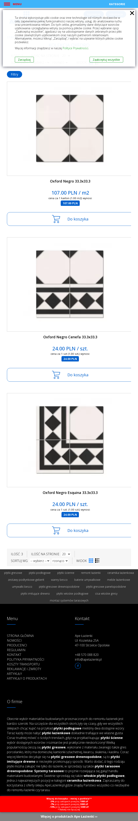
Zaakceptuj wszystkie (106, 59)
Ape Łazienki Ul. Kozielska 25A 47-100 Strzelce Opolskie (92, 640)
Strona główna (20, 636)
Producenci (17, 645)
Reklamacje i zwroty (24, 669)
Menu (17, 4)
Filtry (14, 74)
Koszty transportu (23, 664)
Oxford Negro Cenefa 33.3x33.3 (70, 337)
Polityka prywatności (25, 659)
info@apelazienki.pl (88, 659)
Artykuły (14, 674)
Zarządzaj (24, 59)
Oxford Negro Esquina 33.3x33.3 (70, 492)
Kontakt (14, 655)
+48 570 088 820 (87, 655)
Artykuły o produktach (27, 678)
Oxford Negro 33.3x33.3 (70, 181)
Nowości (14, 640)
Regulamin (16, 650)
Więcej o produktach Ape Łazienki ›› (69, 816)
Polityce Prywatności (75, 48)
